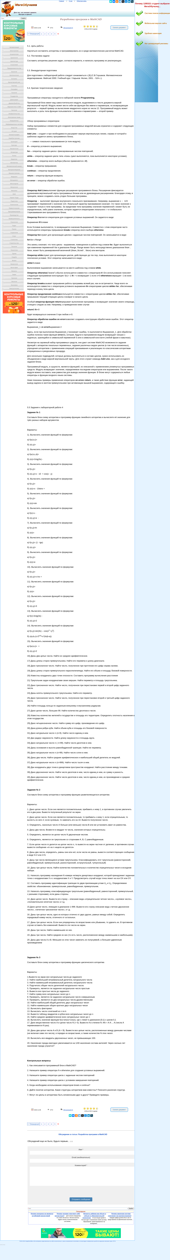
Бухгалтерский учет (14, 82)
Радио (14, 225)
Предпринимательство (14, 68)
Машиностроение (14, 173)
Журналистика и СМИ (14, 107)
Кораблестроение (14, 138)
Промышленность (14, 218)
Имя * (81, 1150)
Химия (14, 274)
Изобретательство (14, 114)
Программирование (14, 211)
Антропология (14, 54)
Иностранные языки (14, 117)
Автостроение (14, 51)
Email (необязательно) (81, 1157)
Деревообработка (14, 103)
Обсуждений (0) (68, 28)
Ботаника (14, 79)
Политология (14, 204)
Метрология (14, 187)
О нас (70, 1)
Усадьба (14, 257)
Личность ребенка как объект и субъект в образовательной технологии (94, 1216)
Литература (14, 152)
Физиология (14, 264)
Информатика (14, 121)
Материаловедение (14, 169)
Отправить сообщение (81, 1199)
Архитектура (14, 61)
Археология (14, 58)
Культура (14, 145)
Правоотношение (14, 208)
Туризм (14, 253)
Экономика (14, 285)
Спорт (14, 236)
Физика (14, 260)
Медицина (14, 176)
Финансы (14, 271)
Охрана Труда (14, 197)
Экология (14, 281)
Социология (14, 232)
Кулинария (14, 141)
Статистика (14, 239)
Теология (14, 246)
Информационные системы (14, 124)
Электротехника (14, 288)
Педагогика (14, 201)
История (14, 131)
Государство (14, 96)
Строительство (14, 243)
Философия (14, 267)
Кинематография (14, 134)
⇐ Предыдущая (33, 34)
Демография (14, 100)
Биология (14, 72)
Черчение (14, 278)
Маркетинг (14, 159)
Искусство (14, 128)
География (14, 89)
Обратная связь (81, 1)
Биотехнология (14, 75)
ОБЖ (14, 194)
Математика (14, 162)
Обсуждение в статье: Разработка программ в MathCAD (82, 1134)
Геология (14, 93)
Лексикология (14, 148)
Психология (14, 222)
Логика (14, 155)
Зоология (14, 110)
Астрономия (14, 65)
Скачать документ (119, 27)
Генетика (14, 86)
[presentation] (46, 1192)
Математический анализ (14, 166)
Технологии (14, 250)
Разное (14, 229)
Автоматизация (14, 47)
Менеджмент (14, 180)
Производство (14, 215)
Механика (14, 190)
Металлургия (14, 183)
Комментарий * (81, 1165)
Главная (61, 1)
